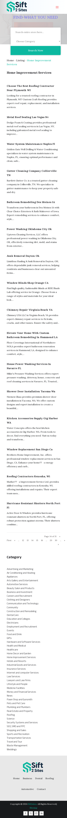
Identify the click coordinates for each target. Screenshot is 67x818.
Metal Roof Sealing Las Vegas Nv (28, 117)
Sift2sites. (32, 804)
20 (51, 540)
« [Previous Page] (14, 540)
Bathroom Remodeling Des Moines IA (31, 202)
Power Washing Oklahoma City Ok (29, 229)
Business (27, 778)
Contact (41, 789)
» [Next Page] (64, 540)
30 (56, 540)
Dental (38, 778)
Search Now (35, 57)
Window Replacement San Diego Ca (30, 449)
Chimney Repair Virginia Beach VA (30, 309)
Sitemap (33, 808)
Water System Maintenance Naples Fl (31, 144)
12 (23, 540)
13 (28, 540)
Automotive (27, 789)
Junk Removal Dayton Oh (23, 255)
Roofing (49, 778)
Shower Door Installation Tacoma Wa (31, 391)
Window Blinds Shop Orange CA (28, 282)
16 (42, 540)
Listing (20, 60)
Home (10, 60)
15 (37, 540)
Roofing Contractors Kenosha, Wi (28, 476)
